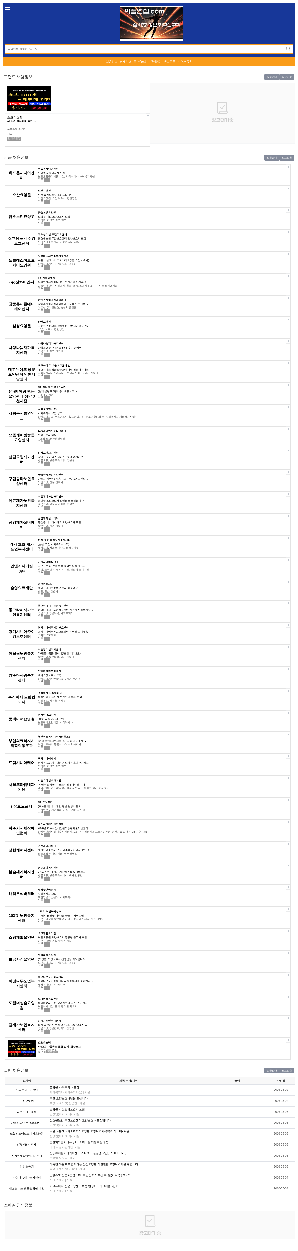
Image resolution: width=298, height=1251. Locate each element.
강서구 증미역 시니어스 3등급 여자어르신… (63, 456)
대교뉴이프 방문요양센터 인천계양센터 (21, 374)
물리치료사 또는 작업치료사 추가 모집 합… (63, 1002)
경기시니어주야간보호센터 (53, 627)
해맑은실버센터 (22, 894)
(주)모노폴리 (21, 806)
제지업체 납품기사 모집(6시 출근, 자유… (61, 697)
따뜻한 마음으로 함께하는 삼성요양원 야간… (63, 325)
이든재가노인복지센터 (51, 496)
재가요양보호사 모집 (50, 675)
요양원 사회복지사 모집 (51, 172)
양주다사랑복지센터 (49, 671)
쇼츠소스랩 (14, 117)
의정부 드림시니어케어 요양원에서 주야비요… (64, 762)
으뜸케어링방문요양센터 (52, 431)
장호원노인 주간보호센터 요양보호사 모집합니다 (80, 1120)
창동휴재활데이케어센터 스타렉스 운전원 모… (64, 304)
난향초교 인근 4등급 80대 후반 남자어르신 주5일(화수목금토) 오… (91, 1175)
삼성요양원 (21, 326)
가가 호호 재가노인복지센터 (54, 540)
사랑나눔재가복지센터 (51, 343)
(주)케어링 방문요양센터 (52, 387)
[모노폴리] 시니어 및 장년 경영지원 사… (61, 806)
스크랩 (148, 115)
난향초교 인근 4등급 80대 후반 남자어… (61, 347)
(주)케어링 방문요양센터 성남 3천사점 (21, 396)
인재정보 (125, 61)
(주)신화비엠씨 (21, 282)
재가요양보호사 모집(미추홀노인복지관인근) (63, 850)
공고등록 (169, 61)
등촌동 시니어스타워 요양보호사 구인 (59, 522)
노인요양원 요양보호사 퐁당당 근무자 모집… (63, 937)
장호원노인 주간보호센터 (52, 234)
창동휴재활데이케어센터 (52, 300)
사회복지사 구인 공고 (50, 413)
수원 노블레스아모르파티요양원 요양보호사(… (64, 260)
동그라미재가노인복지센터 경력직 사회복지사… (65, 609)
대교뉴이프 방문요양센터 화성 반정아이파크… (64, 369)
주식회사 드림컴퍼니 (50, 693)
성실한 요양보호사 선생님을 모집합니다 (61, 500)
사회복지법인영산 (48, 409)
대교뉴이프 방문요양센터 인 (54, 365)
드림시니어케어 (22, 763)
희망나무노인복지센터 (51, 977)
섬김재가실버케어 (48, 518)
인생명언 (156, 61)
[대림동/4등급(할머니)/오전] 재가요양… (60, 653)
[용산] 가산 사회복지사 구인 (54, 544)
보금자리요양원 (22, 959)
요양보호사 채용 (47, 435)
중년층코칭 (141, 61)
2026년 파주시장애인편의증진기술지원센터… (64, 828)
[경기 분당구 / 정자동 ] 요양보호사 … (59, 391)
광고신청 (287, 77)
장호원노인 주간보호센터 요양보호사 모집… (63, 238)
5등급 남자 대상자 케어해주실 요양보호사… (63, 871)
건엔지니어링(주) (48, 562)
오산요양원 (21, 195)
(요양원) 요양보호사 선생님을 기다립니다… (63, 959)
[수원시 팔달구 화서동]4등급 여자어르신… (62, 915)
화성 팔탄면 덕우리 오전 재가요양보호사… (62, 1024)
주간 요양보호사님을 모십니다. (55, 194)
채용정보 (111, 61)
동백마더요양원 (22, 719)
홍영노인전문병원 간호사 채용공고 (58, 587)
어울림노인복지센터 (49, 649)
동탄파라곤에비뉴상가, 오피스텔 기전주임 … (63, 282)
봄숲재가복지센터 (48, 867)
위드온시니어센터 (48, 169)
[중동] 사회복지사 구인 (51, 719)
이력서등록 (185, 61)
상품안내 (272, 77)
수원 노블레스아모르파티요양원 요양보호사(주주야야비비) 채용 (89, 1131)
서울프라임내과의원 (49, 780)
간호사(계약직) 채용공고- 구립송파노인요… (63, 478)
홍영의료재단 (21, 588)
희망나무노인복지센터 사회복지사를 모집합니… (65, 981)
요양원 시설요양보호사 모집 (54, 216)
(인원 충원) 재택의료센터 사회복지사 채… (62, 740)
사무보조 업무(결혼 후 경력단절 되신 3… (61, 566)
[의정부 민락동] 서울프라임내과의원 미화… (63, 784)
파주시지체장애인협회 (51, 824)
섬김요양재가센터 (48, 452)
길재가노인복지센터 (49, 1020)
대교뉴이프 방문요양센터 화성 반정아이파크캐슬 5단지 (84, 1186)
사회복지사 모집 (47, 893)
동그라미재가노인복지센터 (53, 605)
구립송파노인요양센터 (51, 474)
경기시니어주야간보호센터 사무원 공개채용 (63, 631)
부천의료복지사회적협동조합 (54, 736)
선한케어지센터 (22, 850)
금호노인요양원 (22, 217)
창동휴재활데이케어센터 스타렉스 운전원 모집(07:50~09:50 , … (89, 1153)
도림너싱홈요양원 (48, 999)
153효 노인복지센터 (49, 911)
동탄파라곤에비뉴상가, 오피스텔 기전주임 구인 (79, 1142)
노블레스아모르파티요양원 (53, 256)
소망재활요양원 (22, 937)
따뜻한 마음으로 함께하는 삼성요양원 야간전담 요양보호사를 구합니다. (94, 1164)
